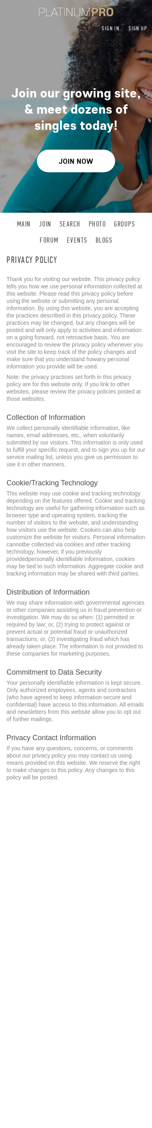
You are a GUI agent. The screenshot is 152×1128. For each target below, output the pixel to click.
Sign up (137, 28)
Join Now (76, 161)
